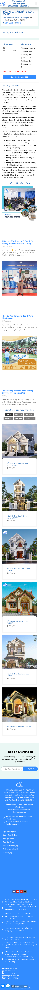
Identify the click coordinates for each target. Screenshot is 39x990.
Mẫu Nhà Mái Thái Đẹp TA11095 (19, 726)
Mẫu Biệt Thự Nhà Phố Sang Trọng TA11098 (17, 517)
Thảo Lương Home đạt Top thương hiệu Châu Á (17, 317)
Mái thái (8, 418)
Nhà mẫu (15, 18)
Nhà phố (18, 418)
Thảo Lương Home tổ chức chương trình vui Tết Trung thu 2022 (17, 391)
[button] (36, 3)
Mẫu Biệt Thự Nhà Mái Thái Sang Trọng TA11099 (19, 464)
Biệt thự (18, 415)
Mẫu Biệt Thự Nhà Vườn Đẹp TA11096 (18, 675)
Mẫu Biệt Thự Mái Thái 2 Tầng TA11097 (18, 569)
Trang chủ (7, 18)
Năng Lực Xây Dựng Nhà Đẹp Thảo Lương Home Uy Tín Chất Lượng (17, 242)
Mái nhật (24, 18)
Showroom (30, 418)
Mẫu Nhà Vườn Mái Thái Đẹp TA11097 (18, 622)
